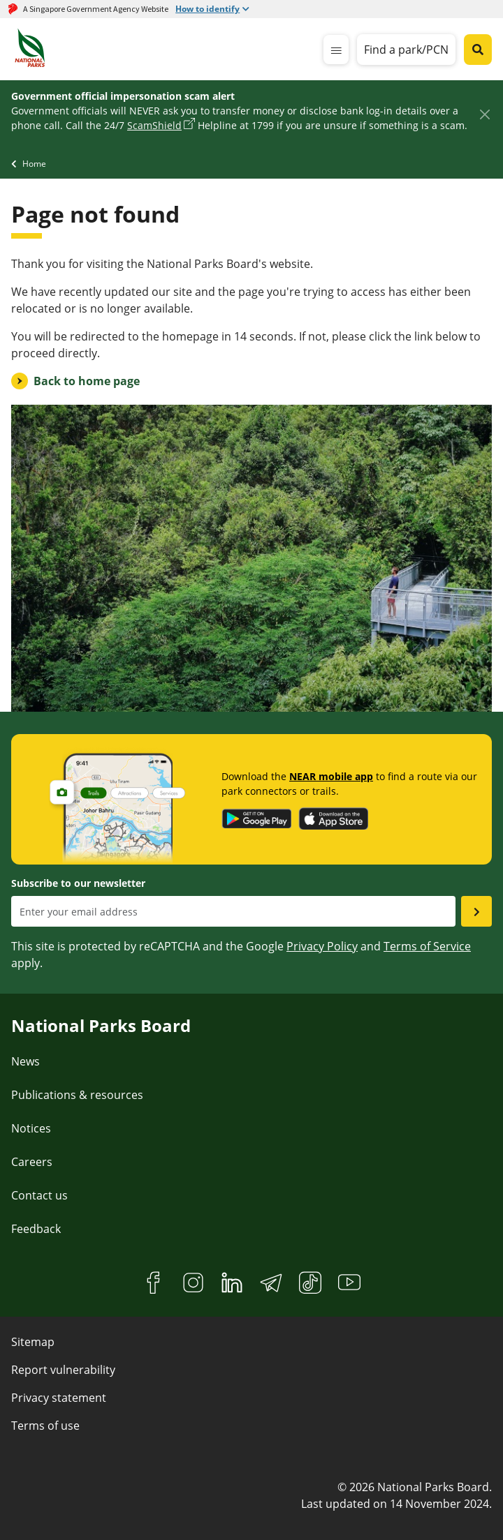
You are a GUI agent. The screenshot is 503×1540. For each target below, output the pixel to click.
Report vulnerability (63, 1369)
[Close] (484, 114)
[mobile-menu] (336, 49)
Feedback (36, 1228)
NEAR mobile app (331, 776)
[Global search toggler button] (478, 49)
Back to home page (87, 381)
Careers (31, 1161)
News (25, 1061)
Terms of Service (427, 946)
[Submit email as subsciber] (476, 911)
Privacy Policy (322, 946)
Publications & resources (77, 1094)
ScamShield (154, 125)
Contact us (39, 1195)
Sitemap (32, 1342)
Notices (31, 1128)
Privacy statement (58, 1397)
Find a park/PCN (406, 49)
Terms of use (45, 1425)
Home (34, 164)
